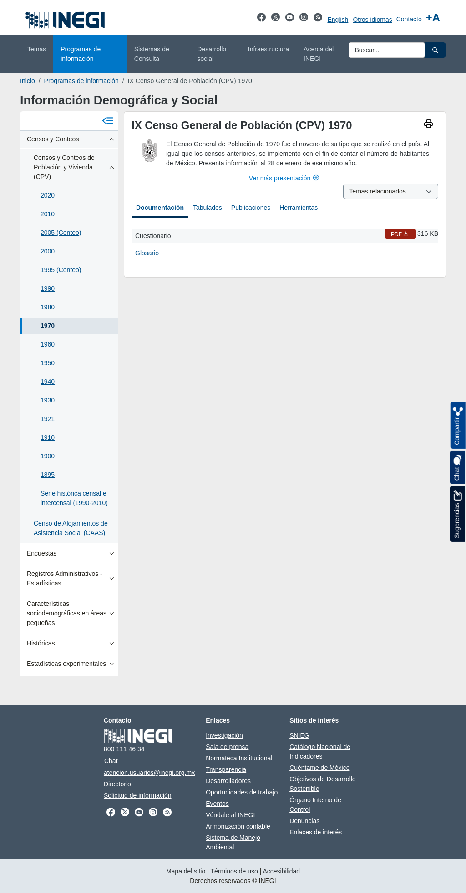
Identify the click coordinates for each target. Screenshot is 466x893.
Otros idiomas (372, 19)
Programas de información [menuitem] (81, 53)
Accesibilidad (281, 871)
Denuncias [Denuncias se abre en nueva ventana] (304, 820)
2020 (48, 195)
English (337, 19)
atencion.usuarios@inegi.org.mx (149, 772)
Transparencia (226, 769)
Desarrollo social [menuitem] (211, 53)
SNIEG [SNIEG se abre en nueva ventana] (299, 735)
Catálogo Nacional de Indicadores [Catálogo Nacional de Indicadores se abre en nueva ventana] (319, 751)
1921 (48, 418)
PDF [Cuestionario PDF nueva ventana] (400, 234)
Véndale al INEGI (230, 815)
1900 (48, 456)
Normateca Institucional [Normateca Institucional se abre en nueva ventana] (239, 758)
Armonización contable (238, 826)
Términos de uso (234, 871)
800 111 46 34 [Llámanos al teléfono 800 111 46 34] (124, 749)
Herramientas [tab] (298, 207)
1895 (48, 474)
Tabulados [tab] (207, 207)
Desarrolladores (228, 780)
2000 (48, 251)
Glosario (147, 253)
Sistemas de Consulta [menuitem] (151, 53)
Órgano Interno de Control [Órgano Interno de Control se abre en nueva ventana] (315, 804)
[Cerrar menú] (107, 121)
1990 (48, 288)
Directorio (117, 784)
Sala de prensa (227, 746)
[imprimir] (428, 125)
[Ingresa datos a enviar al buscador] (387, 50)
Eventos (217, 803)
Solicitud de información (138, 795)
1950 (48, 363)
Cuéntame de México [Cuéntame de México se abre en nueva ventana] (319, 767)
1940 (48, 381)
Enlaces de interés (315, 832)
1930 (48, 400)
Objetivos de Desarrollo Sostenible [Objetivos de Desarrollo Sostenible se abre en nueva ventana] (322, 783)
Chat (111, 760)
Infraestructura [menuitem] (268, 49)
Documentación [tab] (160, 207)
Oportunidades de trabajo (242, 792)
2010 (48, 214)
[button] (435, 50)
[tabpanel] (285, 244)
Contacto (409, 19)
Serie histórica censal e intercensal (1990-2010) (74, 498)
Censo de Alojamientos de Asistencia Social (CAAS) (71, 528)
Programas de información (81, 80)
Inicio (27, 80)
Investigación (224, 735)
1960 (48, 344)
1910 (48, 437)
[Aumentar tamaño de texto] (433, 18)
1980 (48, 307)
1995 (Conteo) (61, 269)
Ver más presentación (285, 178)
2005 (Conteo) (61, 232)
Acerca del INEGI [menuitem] (319, 53)
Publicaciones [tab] (250, 207)
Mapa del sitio (185, 871)
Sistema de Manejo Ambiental (233, 842)
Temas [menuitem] (36, 49)
